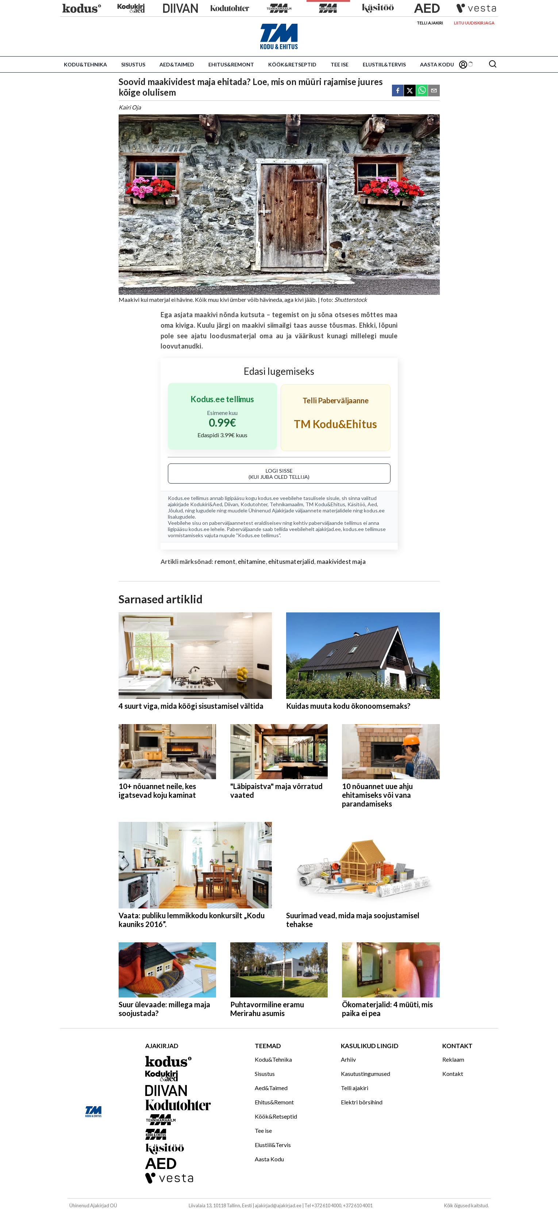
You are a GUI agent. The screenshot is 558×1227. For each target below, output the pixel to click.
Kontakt (452, 1073)
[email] (434, 91)
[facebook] (398, 91)
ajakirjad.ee (328, 529)
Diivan (231, 504)
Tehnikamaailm (286, 504)
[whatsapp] (422, 91)
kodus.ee (268, 498)
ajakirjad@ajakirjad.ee (278, 1205)
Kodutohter (254, 504)
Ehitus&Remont (231, 64)
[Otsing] (492, 64)
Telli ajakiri (430, 22)
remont (225, 561)
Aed (372, 504)
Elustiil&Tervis (384, 64)
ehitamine (252, 561)
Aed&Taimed (176, 64)
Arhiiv (348, 1059)
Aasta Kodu (437, 64)
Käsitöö (356, 504)
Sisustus (133, 64)
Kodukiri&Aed (206, 504)
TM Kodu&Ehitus (325, 504)
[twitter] (410, 91)
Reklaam (453, 1059)
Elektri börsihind (361, 1102)
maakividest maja (341, 561)
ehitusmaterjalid (291, 561)
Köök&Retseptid (292, 64)
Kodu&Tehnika (85, 64)
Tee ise (340, 64)
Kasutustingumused (365, 1073)
